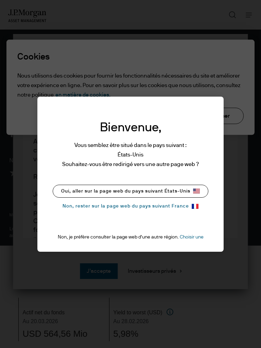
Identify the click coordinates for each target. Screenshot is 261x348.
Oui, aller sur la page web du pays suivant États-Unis (130, 191)
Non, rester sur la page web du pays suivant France (130, 206)
